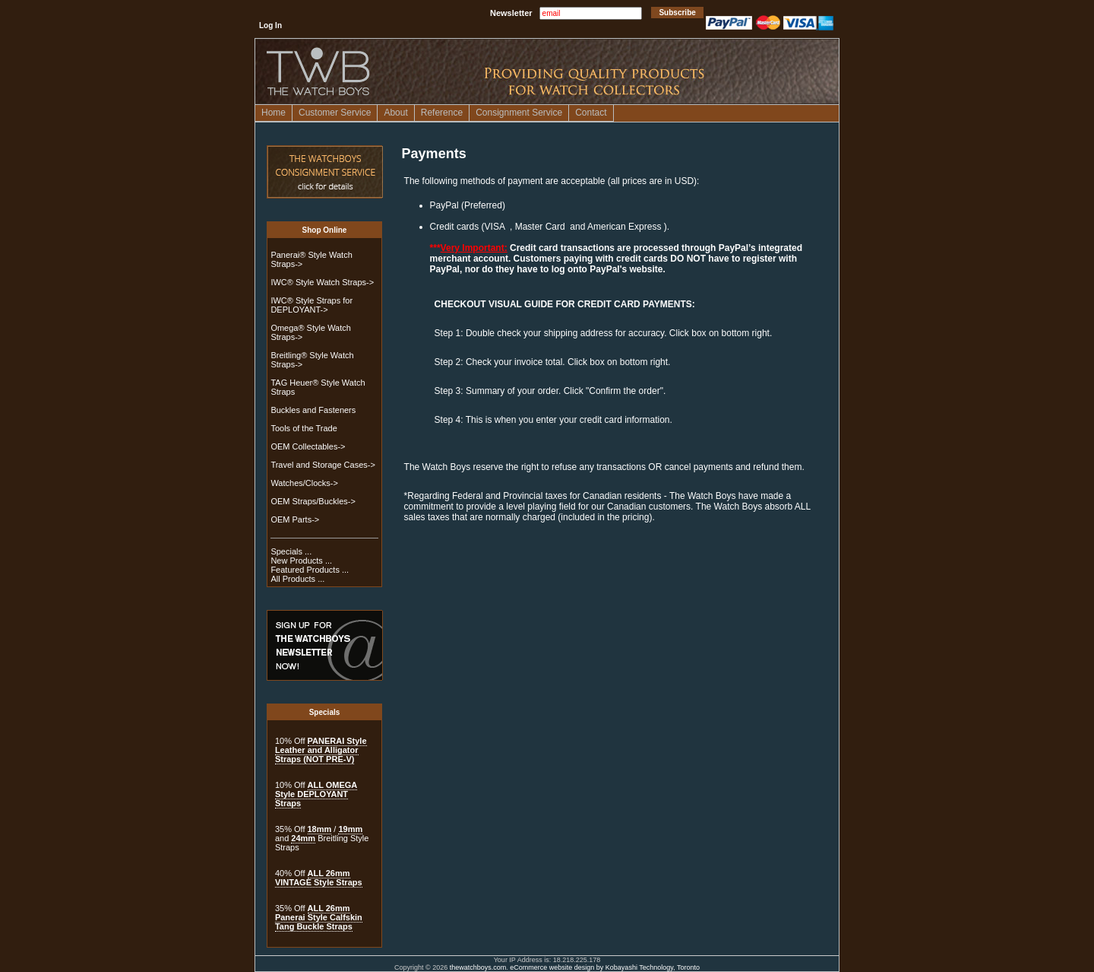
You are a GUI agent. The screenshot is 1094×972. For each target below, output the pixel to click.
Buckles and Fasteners (313, 410)
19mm (350, 829)
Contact (590, 112)
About (395, 112)
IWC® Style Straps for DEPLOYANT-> (311, 305)
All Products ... (297, 578)
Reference (442, 112)
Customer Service (335, 112)
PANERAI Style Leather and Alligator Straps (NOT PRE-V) (321, 750)
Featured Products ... (309, 569)
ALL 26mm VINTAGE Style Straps (318, 878)
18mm (320, 829)
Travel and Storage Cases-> (322, 464)
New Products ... (301, 560)
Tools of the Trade (303, 428)
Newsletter (511, 12)
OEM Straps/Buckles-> (313, 501)
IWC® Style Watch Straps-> (322, 282)
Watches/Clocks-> (304, 483)
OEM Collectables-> (307, 446)
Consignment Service (519, 112)
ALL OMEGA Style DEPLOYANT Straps (316, 794)
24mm (303, 838)
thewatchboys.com (478, 967)
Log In (270, 25)
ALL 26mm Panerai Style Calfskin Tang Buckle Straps (318, 917)
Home (273, 112)
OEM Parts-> (294, 519)
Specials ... (290, 551)
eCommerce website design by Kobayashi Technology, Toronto (605, 967)
